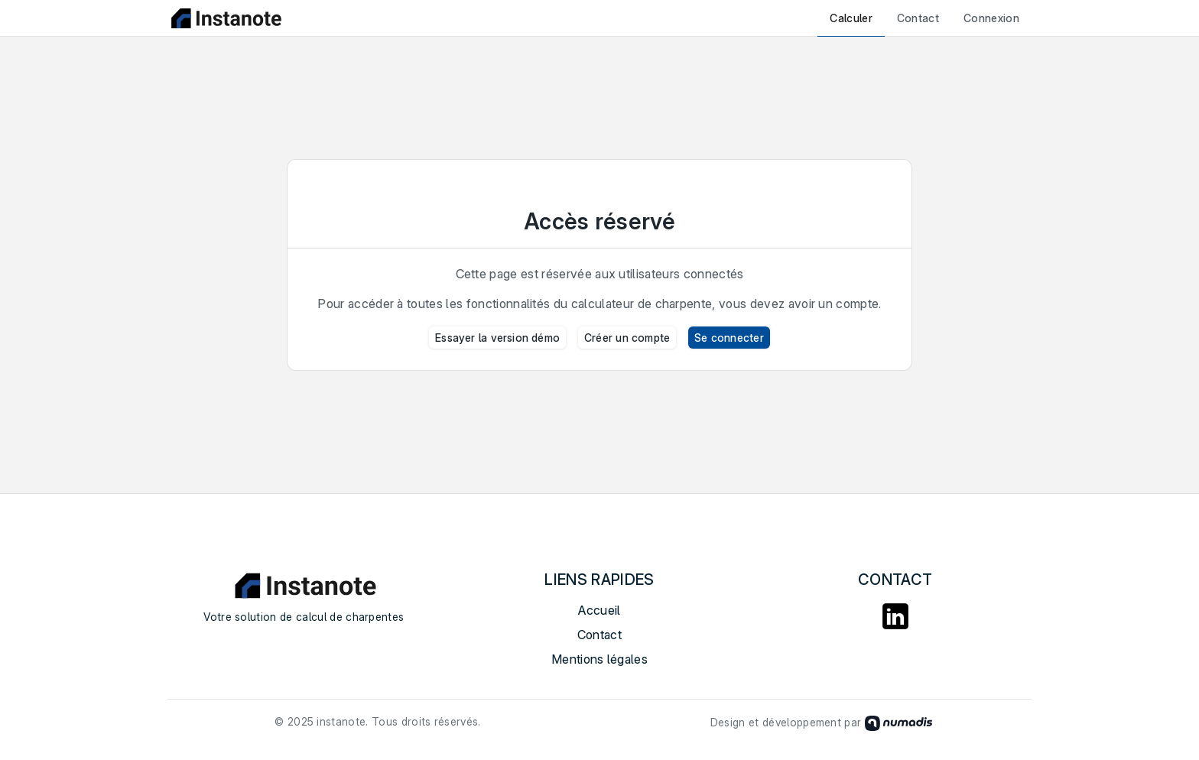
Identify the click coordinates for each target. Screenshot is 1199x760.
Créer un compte (627, 337)
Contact (918, 17)
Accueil (599, 610)
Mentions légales (599, 659)
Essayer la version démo (497, 337)
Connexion (991, 17)
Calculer (851, 17)
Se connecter (729, 337)
